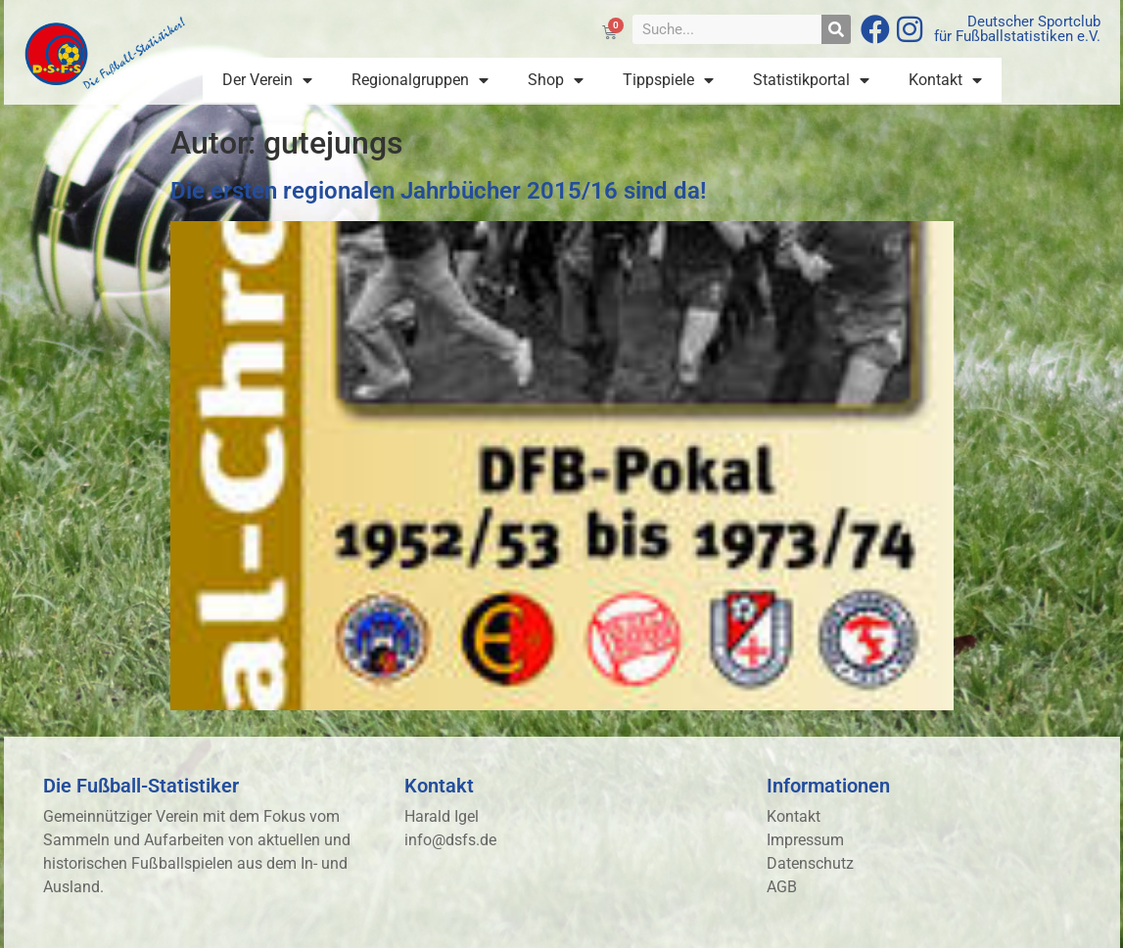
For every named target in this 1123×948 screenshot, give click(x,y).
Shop (556, 80)
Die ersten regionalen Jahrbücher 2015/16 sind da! (438, 190)
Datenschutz (810, 863)
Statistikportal (811, 80)
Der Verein (267, 80)
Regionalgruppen (420, 80)
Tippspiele (668, 80)
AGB (782, 887)
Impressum (805, 840)
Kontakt (945, 80)
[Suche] (836, 29)
